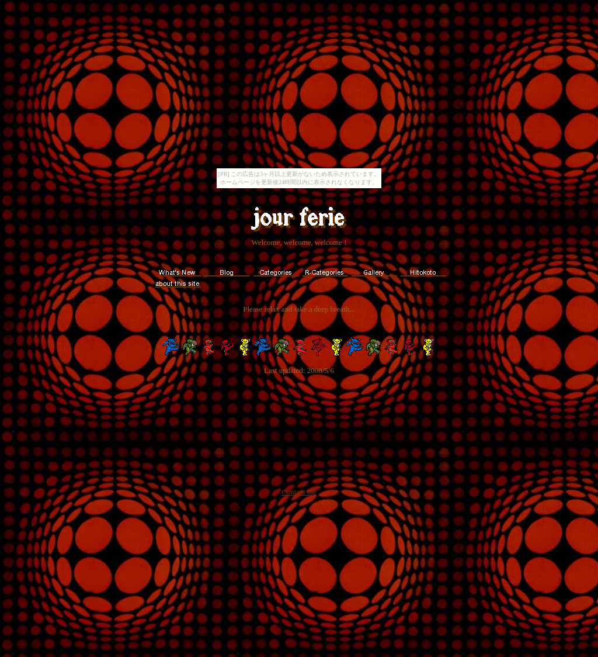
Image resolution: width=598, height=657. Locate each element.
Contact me (299, 491)
